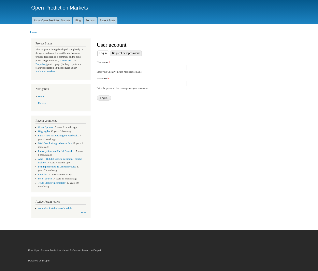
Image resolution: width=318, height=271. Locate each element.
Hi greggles (44, 131)
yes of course (45, 178)
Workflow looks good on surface (55, 143)
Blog (78, 20)
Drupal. (97, 250)
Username (103, 62)
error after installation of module (55, 208)
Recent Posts (107, 20)
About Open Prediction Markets (52, 20)
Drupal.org (41, 64)
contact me (65, 60)
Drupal (46, 260)
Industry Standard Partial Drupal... (56, 151)
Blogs (41, 96)
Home (33, 32)
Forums (90, 20)
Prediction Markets (45, 71)
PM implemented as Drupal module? (57, 166)
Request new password (126, 53)
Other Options (45, 127)
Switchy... (43, 174)
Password (103, 78)
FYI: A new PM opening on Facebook (58, 135)
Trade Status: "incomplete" (52, 182)
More (83, 212)
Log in (102, 53)
